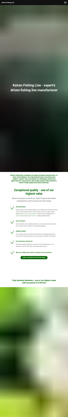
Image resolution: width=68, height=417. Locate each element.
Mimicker (22, 214)
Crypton (18, 215)
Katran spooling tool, (31, 214)
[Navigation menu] (65, 2)
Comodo (33, 215)
